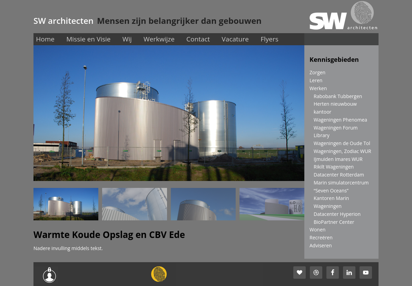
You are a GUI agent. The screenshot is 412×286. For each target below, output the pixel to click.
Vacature (235, 39)
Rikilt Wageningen (334, 166)
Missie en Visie (88, 39)
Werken (318, 88)
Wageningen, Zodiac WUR (342, 151)
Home (45, 39)
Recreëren (321, 237)
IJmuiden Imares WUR (338, 159)
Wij (127, 39)
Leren (316, 80)
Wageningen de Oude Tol (342, 143)
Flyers (269, 39)
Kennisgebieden (334, 59)
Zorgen (317, 72)
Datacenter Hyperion (337, 214)
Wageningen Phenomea (340, 119)
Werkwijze (159, 39)
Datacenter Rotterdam (339, 174)
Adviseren (321, 245)
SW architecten (63, 20)
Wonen (317, 229)
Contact (198, 39)
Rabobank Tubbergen (338, 96)
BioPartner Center (334, 222)
